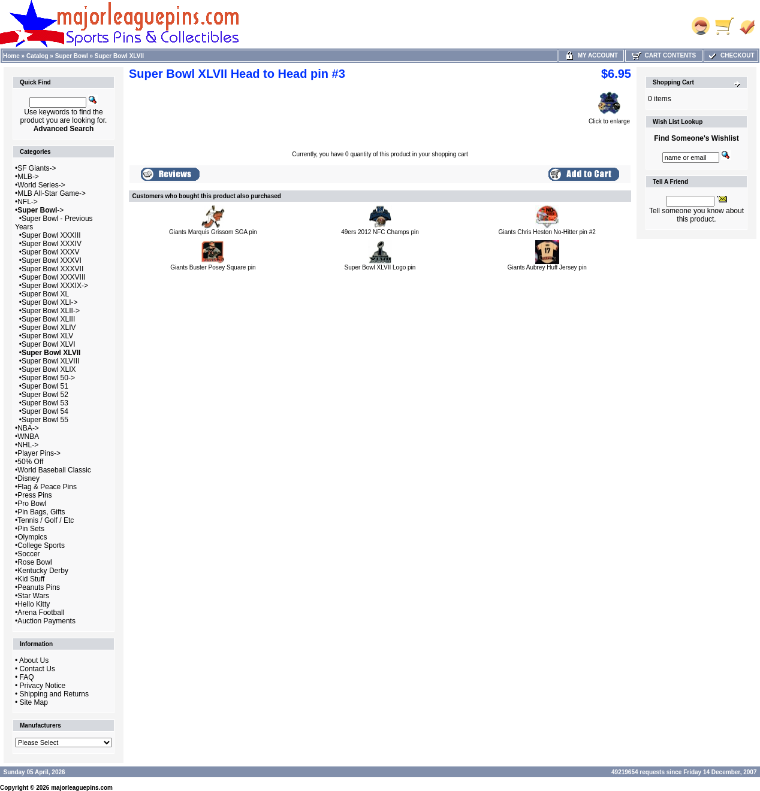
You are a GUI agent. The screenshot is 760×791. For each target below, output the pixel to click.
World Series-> (41, 185)
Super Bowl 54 (45, 411)
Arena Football (40, 612)
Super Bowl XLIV (49, 327)
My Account (591, 55)
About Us (34, 660)
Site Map (34, 702)
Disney (28, 478)
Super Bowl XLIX (49, 369)
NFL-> (27, 202)
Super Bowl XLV (48, 336)
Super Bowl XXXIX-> (55, 285)
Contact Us (37, 669)
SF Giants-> (36, 168)
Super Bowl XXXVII (52, 269)
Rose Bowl (34, 562)
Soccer (28, 554)
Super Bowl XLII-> (51, 311)
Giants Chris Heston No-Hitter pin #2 (547, 232)
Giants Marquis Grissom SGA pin (213, 232)
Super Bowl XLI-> (50, 302)
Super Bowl (71, 56)
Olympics (32, 537)
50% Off (30, 461)
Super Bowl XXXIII (51, 235)
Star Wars (33, 596)
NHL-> (27, 445)
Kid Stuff (30, 579)
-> (40, 210)
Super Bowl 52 (45, 394)
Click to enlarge (609, 119)
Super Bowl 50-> (48, 378)
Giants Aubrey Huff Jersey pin (547, 267)
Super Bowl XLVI (49, 344)
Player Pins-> (39, 453)
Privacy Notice (43, 685)
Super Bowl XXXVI (52, 260)
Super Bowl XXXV (51, 252)
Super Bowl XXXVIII (54, 277)
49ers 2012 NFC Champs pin (380, 232)
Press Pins (34, 495)
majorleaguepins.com (82, 787)
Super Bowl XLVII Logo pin (380, 267)
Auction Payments (46, 621)
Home (11, 56)
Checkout (730, 55)
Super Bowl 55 (45, 420)
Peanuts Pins (38, 587)
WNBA (28, 436)
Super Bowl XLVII (119, 56)
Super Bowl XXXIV (52, 244)
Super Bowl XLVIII (51, 361)
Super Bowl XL (45, 294)
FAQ (27, 677)
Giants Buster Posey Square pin (212, 267)
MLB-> (28, 176)
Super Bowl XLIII (48, 319)
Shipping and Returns (54, 694)
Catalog (37, 56)
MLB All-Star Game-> (51, 193)
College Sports (41, 545)
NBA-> (28, 428)
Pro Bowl (31, 503)
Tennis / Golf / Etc (45, 520)
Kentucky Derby (42, 570)
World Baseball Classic (54, 470)
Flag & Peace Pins (47, 487)
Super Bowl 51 (45, 386)
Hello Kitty (33, 604)
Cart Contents (664, 55)
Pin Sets (30, 529)
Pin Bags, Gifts (41, 512)
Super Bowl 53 (45, 403)
